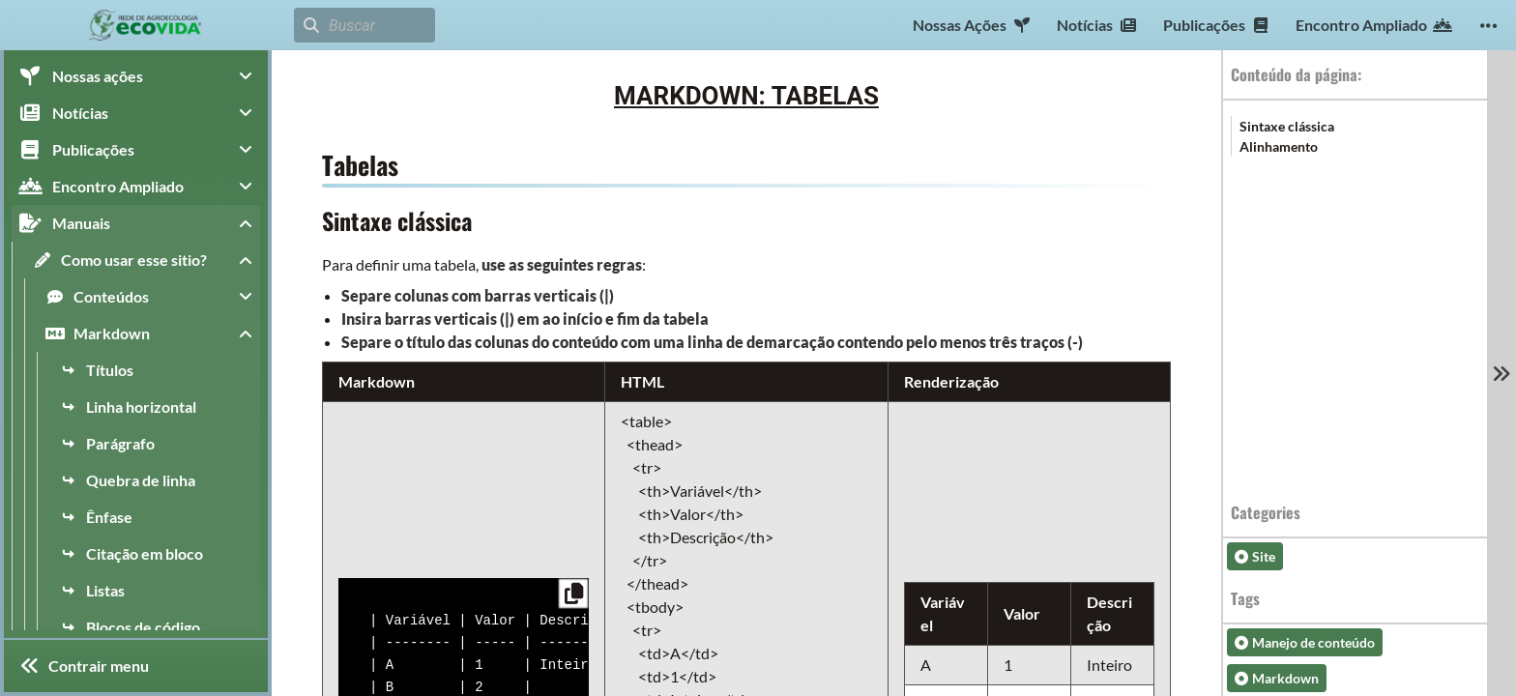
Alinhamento (1278, 146)
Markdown (1277, 678)
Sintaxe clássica (1286, 126)
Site (1255, 556)
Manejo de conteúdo (1305, 642)
